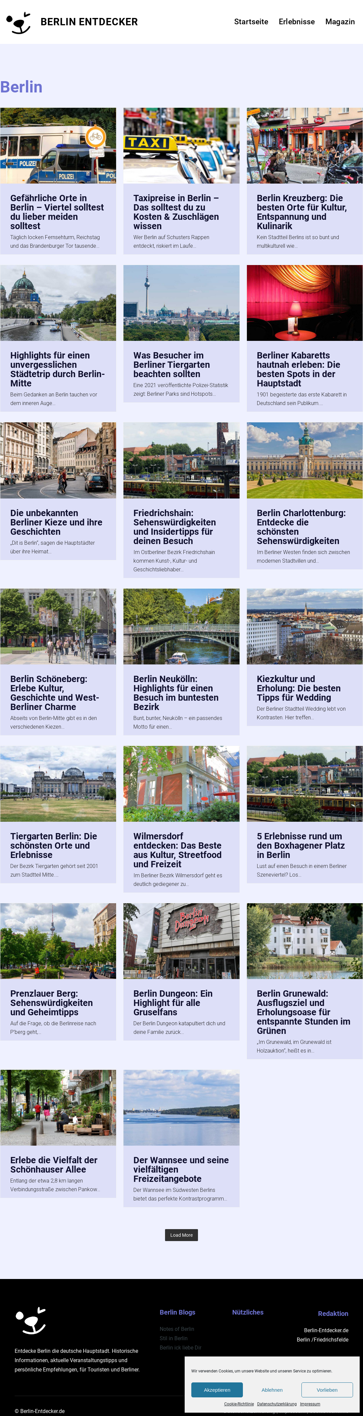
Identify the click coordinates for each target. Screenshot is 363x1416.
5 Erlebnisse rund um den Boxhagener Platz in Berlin (302, 839)
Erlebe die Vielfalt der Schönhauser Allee (54, 1156)
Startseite (251, 21)
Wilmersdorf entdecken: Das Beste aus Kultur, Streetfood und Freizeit (178, 844)
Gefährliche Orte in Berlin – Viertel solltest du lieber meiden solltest (57, 211)
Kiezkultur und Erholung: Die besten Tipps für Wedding (300, 683)
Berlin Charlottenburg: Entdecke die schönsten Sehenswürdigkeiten (303, 524)
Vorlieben (327, 1390)
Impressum (310, 1404)
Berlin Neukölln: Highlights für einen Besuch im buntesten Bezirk (177, 688)
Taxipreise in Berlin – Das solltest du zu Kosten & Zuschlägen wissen (177, 211)
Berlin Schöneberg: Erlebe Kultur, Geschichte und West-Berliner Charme (56, 688)
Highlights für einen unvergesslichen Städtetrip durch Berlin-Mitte (51, 367)
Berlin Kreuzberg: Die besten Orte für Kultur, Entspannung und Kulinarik (303, 211)
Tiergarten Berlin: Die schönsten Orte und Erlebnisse (54, 839)
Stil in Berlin (174, 1327)
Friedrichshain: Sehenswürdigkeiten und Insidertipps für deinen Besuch (176, 524)
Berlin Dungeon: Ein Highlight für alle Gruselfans (174, 995)
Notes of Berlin (177, 1318)
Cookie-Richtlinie (239, 1404)
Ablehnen (272, 1390)
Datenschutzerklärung (277, 1404)
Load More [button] (181, 1224)
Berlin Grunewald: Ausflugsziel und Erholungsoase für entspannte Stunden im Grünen (299, 1004)
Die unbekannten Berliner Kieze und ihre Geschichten (57, 519)
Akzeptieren (217, 1390)
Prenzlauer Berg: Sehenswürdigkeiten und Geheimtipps (52, 995)
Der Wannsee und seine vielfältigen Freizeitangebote (170, 1160)
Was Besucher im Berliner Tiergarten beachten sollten (172, 363)
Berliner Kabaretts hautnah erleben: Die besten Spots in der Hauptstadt (300, 367)
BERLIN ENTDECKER (89, 22)
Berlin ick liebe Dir (180, 1337)
